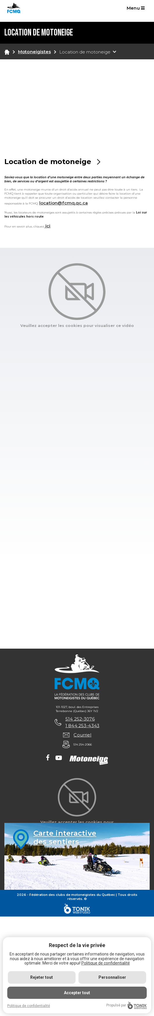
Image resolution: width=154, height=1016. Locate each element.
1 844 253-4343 (82, 725)
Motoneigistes (34, 51)
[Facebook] (48, 758)
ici (47, 226)
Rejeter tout (41, 977)
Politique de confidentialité (105, 963)
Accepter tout (77, 992)
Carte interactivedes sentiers (64, 837)
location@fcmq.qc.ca (63, 203)
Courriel (82, 735)
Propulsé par (126, 1005)
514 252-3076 (80, 719)
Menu (136, 8)
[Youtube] (59, 758)
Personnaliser (112, 977)
